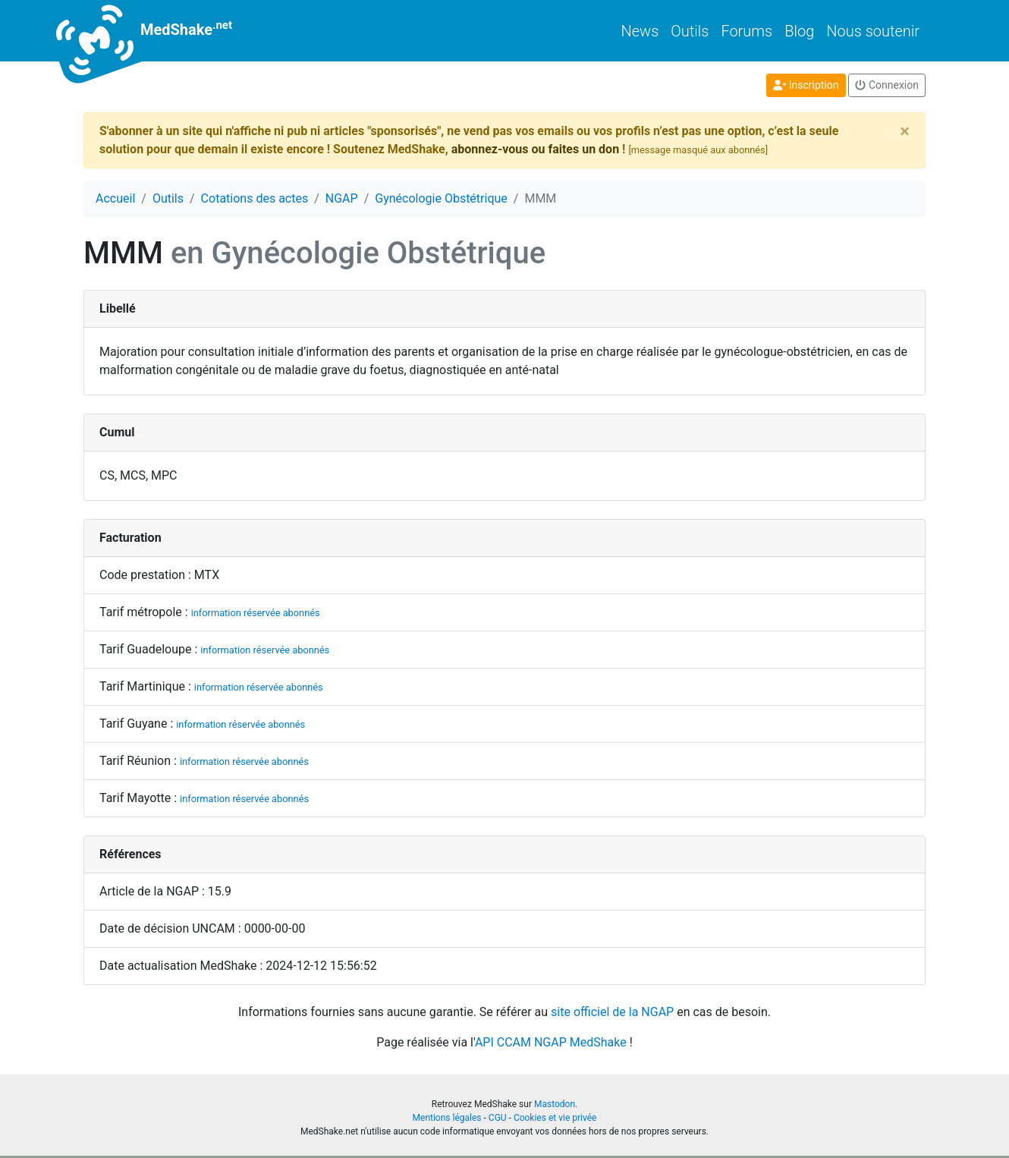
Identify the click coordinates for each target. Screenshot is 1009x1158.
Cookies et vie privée (555, 1117)
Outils (690, 31)
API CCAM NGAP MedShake (551, 1042)
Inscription (806, 85)
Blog (799, 31)
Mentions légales (447, 1117)
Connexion (887, 85)
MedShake (157, 30)
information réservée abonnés (255, 612)
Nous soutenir (872, 31)
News (640, 31)
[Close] (905, 131)
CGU (498, 1117)
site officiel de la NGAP (612, 1012)
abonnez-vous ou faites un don (535, 149)
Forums (746, 31)
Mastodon (554, 1104)
